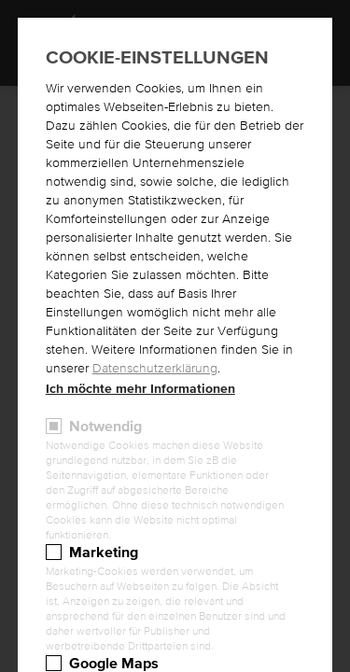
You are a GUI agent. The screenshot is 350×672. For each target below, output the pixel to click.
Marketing (103, 552)
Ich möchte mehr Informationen (140, 389)
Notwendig (105, 426)
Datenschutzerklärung (154, 368)
